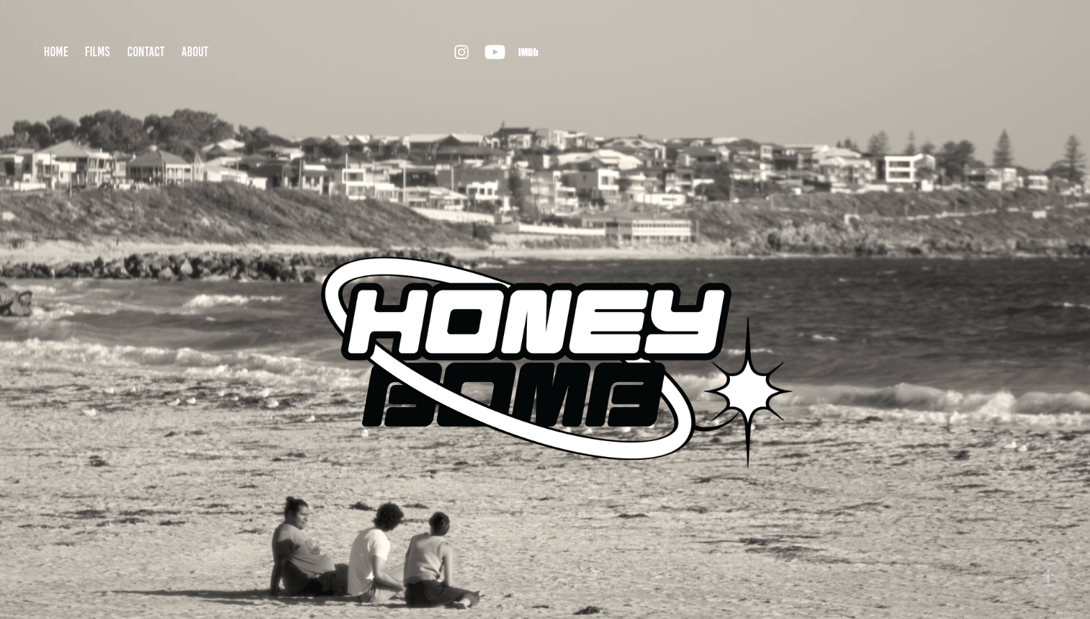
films (97, 51)
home (56, 51)
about (195, 51)
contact (146, 51)
